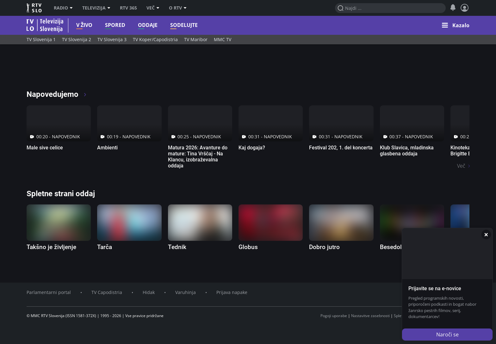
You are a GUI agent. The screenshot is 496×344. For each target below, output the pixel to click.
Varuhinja (185, 292)
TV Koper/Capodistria (155, 39)
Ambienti (107, 148)
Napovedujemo (57, 94)
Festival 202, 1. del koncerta (341, 148)
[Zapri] (486, 234)
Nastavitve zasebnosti (370, 315)
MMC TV (222, 39)
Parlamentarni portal (49, 292)
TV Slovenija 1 (41, 39)
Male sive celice (45, 148)
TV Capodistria (106, 292)
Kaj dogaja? (252, 148)
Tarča (104, 247)
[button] (455, 25)
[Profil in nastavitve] (464, 8)
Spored (105, 25)
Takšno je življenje (51, 247)
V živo (74, 25)
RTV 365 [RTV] (128, 8)
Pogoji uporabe (333, 315)
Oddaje (137, 25)
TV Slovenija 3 (112, 39)
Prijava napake (231, 292)
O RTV (178, 8)
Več (152, 8)
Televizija (96, 8)
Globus (248, 247)
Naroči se (447, 334)
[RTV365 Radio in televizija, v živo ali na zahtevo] (84, 69)
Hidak (149, 292)
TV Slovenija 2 (76, 39)
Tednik (177, 247)
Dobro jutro (324, 247)
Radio (63, 8)
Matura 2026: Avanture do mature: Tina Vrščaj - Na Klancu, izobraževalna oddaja (197, 157)
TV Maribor (196, 39)
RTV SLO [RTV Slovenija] (35, 8)
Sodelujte (174, 25)
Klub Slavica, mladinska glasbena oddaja (407, 151)
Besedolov (394, 247)
